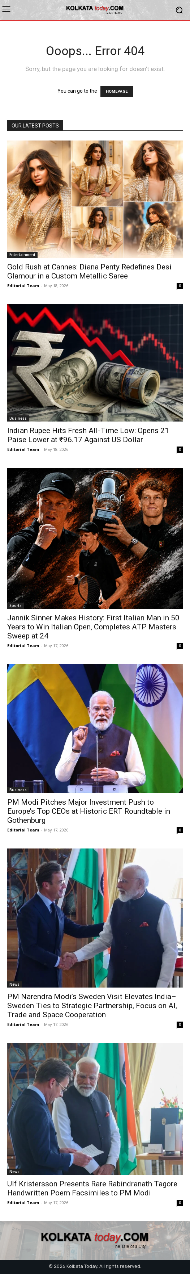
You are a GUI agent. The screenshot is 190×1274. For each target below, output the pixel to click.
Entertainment (22, 254)
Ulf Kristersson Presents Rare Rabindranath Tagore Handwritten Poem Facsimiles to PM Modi (92, 1188)
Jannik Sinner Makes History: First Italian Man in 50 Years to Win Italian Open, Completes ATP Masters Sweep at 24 (93, 626)
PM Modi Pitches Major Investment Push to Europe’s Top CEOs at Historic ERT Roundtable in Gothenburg (88, 811)
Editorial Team (23, 285)
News (14, 984)
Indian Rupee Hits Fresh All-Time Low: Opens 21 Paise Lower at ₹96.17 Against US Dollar (88, 435)
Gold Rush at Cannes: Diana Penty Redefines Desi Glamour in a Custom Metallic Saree (89, 271)
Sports (15, 605)
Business (18, 418)
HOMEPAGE (117, 91)
